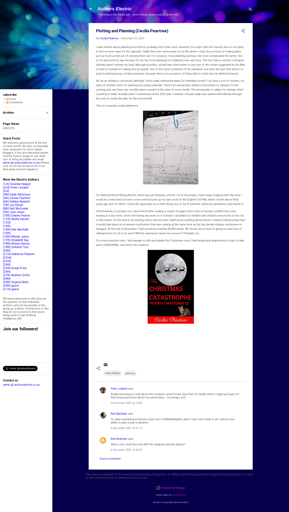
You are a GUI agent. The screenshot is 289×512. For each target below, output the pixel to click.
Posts (11, 99)
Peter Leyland (119, 388)
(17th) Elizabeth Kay (16, 240)
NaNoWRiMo (112, 373)
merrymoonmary (179, 495)
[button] (243, 31)
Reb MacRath (119, 413)
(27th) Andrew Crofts (16, 275)
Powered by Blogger (170, 487)
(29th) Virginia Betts (16, 282)
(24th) (7, 264)
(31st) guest (11, 289)
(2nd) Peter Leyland (15, 187)
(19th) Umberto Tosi (16, 247)
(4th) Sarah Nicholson (16, 194)
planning (130, 373)
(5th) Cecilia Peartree (16, 198)
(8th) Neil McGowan (15, 208)
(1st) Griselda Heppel (17, 184)
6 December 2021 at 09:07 (126, 450)
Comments (14, 102)
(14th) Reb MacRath (15, 229)
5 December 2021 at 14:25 (126, 403)
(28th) (7, 278)
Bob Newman (119, 438)
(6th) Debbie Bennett (16, 201)
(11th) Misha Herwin (16, 219)
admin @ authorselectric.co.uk (21, 162)
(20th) (7, 250)
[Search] (250, 10)
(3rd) (6, 191)
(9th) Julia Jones (14, 212)
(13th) (7, 226)
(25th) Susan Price (15, 268)
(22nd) (7, 257)
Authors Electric (115, 8)
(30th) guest (11, 285)
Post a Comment (110, 458)
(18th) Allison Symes (16, 243)
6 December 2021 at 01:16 (126, 428)
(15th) (7, 233)
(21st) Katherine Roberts (19, 254)
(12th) (7, 222)
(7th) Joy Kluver (13, 205)
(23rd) (7, 261)
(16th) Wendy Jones (16, 236)
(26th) (7, 271)
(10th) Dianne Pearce (16, 215)
